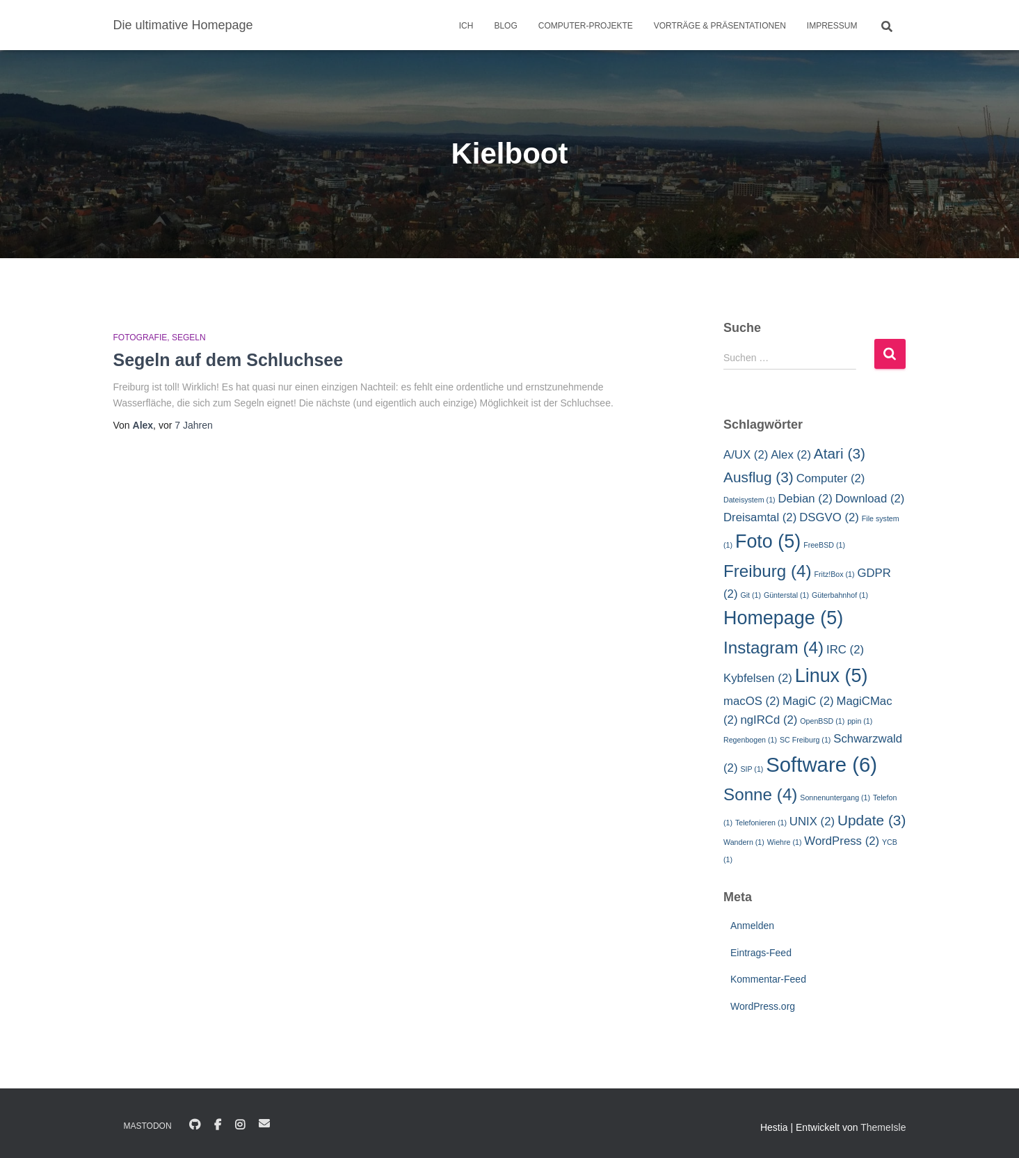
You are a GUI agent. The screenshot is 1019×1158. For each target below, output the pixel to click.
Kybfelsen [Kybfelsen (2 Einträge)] (757, 678)
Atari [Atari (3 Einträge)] (839, 453)
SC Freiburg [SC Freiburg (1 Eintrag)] (805, 740)
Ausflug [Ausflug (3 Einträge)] (758, 477)
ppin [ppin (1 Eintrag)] (859, 721)
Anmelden (752, 925)
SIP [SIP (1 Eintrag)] (751, 769)
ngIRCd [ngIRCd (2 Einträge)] (768, 720)
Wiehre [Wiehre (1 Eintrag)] (784, 842)
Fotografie (140, 337)
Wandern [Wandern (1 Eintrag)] (743, 842)
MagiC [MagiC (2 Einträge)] (808, 701)
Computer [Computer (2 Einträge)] (830, 478)
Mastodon (148, 1126)
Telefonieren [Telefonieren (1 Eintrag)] (761, 822)
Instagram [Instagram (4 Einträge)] (773, 647)
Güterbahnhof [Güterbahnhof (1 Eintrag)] (840, 595)
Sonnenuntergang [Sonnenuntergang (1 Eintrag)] (835, 797)
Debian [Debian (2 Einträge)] (805, 498)
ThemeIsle (883, 1127)
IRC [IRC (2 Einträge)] (845, 649)
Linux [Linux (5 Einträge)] (831, 675)
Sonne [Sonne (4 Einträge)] (760, 794)
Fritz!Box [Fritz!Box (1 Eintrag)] (835, 574)
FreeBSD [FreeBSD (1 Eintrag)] (824, 545)
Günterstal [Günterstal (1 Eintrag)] (786, 595)
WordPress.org (762, 1006)
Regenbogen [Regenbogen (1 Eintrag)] (750, 740)
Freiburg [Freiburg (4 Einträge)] (767, 571)
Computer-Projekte (585, 26)
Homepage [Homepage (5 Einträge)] (783, 618)
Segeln (189, 337)
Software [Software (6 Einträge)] (821, 764)
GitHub (194, 1125)
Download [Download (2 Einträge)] (870, 498)
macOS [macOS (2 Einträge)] (751, 701)
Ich (466, 26)
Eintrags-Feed (761, 952)
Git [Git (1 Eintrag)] (750, 595)
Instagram (240, 1125)
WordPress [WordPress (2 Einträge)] (841, 841)
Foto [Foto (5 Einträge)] (768, 541)
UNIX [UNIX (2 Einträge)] (812, 821)
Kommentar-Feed (768, 979)
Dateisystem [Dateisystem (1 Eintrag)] (749, 499)
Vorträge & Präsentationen (720, 26)
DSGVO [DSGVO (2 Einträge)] (829, 517)
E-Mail (264, 1123)
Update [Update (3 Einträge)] (871, 820)
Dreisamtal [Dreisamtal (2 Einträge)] (759, 517)
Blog (505, 26)
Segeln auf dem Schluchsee (228, 360)
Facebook (217, 1125)
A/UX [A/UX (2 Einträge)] (745, 454)
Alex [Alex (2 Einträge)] (791, 454)
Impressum (832, 26)
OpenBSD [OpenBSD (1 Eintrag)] (822, 721)
